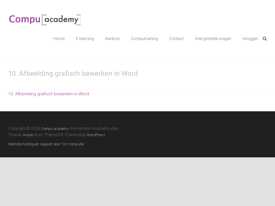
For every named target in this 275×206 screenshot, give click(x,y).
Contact (176, 38)
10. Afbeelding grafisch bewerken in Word (48, 93)
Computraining (144, 38)
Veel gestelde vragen (213, 38)
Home (59, 38)
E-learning (85, 38)
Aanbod (112, 38)
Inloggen (250, 38)
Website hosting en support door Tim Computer (46, 144)
